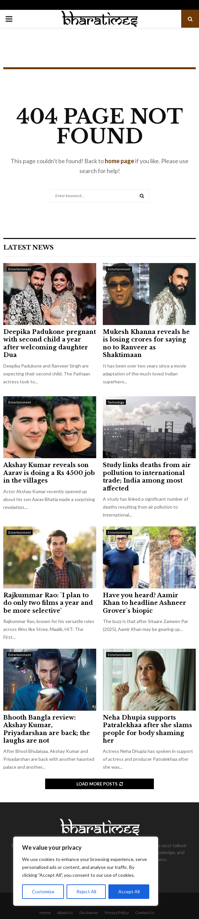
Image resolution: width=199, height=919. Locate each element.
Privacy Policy (117, 912)
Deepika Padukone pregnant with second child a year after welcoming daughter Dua (49, 343)
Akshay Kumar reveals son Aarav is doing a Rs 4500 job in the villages (49, 472)
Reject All (86, 891)
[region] (85, 871)
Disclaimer (89, 912)
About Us (65, 912)
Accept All (129, 891)
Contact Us (145, 912)
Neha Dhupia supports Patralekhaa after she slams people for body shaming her (147, 729)
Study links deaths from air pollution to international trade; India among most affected (147, 476)
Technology (116, 402)
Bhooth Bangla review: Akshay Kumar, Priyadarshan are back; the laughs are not (46, 729)
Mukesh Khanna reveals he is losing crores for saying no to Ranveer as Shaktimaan (146, 343)
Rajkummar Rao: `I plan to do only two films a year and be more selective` (48, 603)
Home (45, 912)
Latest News (28, 247)
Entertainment (19, 269)
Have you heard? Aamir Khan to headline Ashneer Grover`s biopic (144, 603)
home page (119, 160)
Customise (43, 891)
